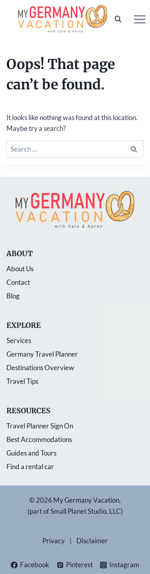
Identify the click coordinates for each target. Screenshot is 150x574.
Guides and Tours (31, 453)
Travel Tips (22, 381)
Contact (18, 282)
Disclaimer (92, 541)
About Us (20, 268)
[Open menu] (139, 19)
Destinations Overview (40, 367)
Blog (13, 296)
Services (18, 340)
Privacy (53, 541)
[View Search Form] (118, 19)
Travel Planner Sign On (39, 426)
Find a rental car (30, 466)
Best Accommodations (39, 439)
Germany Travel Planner (42, 354)
